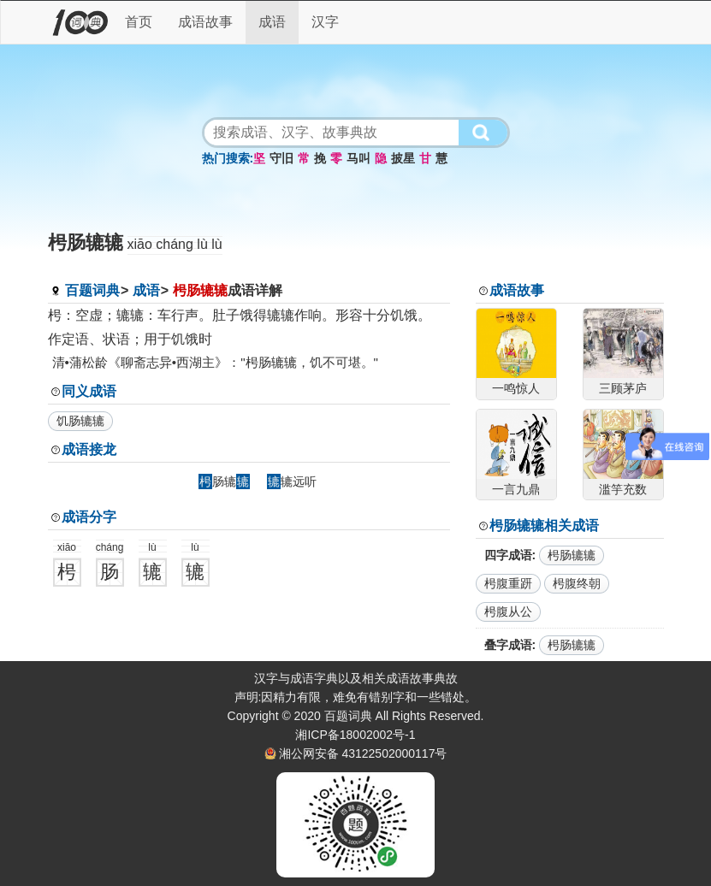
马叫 (358, 158)
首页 (138, 22)
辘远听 (292, 481)
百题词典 (92, 290)
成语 (272, 22)
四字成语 (508, 555)
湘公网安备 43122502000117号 (363, 753)
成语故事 (205, 22)
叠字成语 (508, 645)
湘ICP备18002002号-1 (355, 734)
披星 (403, 158)
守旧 (281, 158)
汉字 (325, 22)
